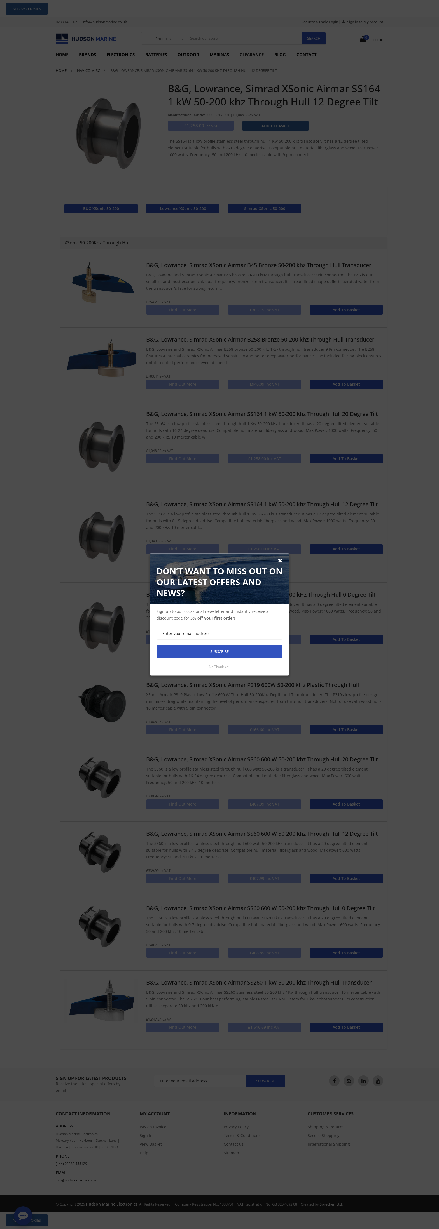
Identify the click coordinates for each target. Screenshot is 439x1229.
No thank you (219, 666)
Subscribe (219, 651)
